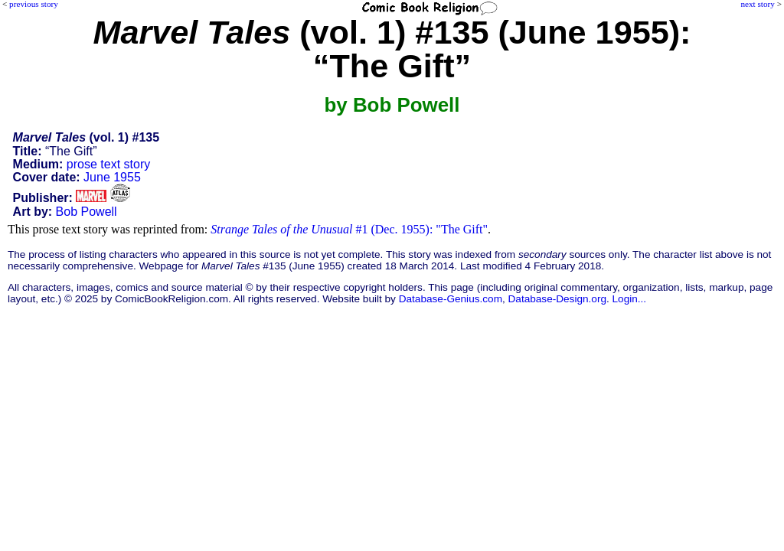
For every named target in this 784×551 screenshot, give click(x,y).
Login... (629, 299)
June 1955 (112, 177)
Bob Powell (86, 211)
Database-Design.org (557, 299)
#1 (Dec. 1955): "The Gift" (349, 229)
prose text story (108, 164)
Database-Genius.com (450, 299)
